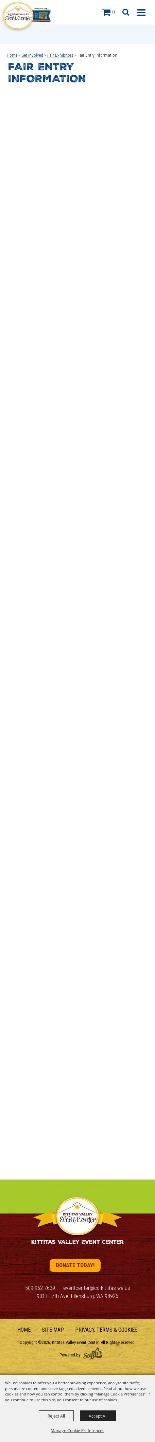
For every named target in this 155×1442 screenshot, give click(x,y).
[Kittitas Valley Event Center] (25, 17)
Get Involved (32, 55)
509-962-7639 (40, 1288)
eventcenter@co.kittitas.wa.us (96, 1288)
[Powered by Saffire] (92, 1353)
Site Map (53, 1330)
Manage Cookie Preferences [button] (77, 1430)
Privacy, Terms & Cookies (106, 1330)
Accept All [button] (98, 1416)
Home (12, 55)
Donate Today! (75, 1265)
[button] (125, 11)
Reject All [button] (56, 1416)
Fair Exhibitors (60, 55)
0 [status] (113, 12)
